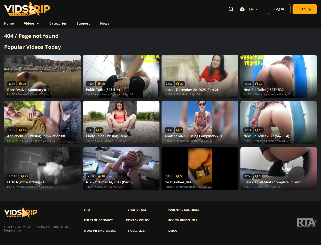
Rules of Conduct (98, 220)
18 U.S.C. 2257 (136, 231)
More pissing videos (100, 231)
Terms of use (136, 210)
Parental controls (183, 210)
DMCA (172, 231)
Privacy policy (138, 220)
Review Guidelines (182, 220)
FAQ (87, 210)
